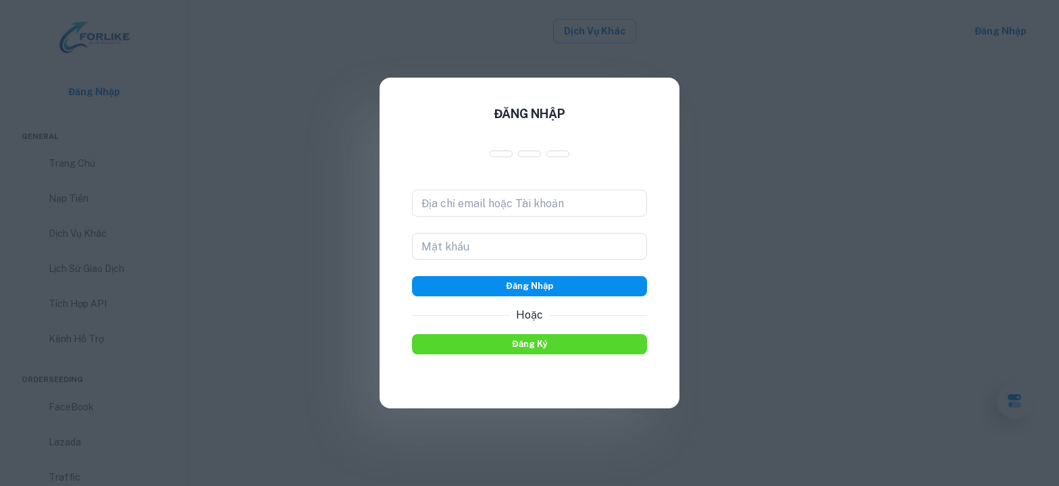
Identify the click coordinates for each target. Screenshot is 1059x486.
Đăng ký (529, 344)
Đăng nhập (529, 286)
